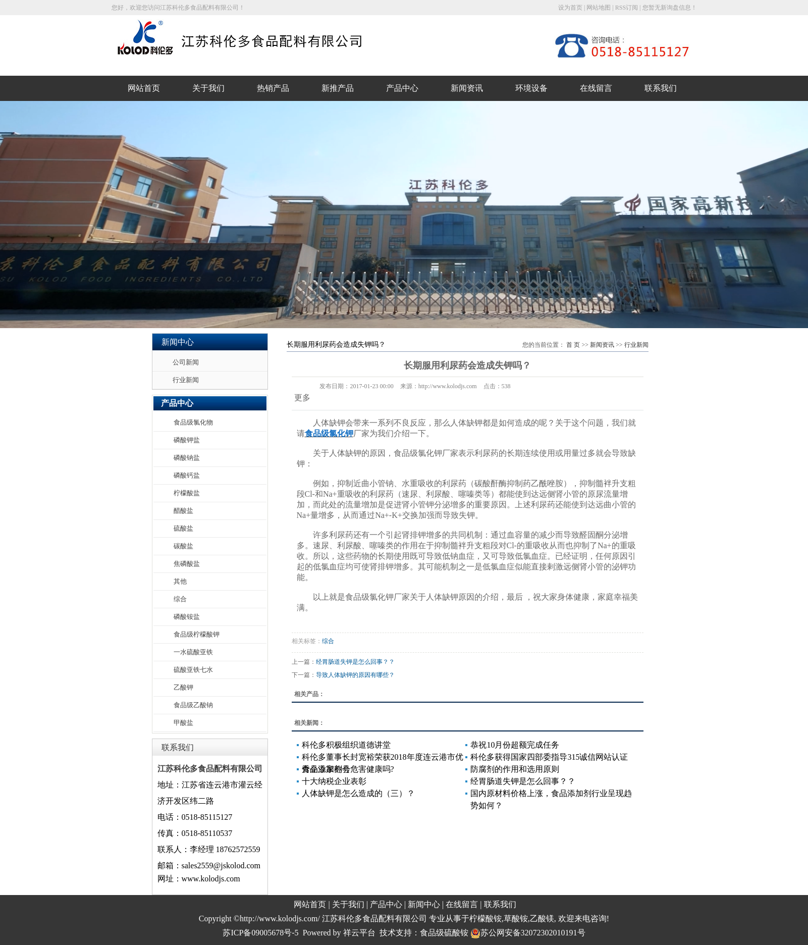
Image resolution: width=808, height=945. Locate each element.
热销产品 (273, 88)
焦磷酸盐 (187, 563)
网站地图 (598, 7)
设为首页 (570, 7)
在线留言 (596, 88)
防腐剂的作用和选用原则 (514, 769)
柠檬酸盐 (187, 493)
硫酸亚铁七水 (193, 669)
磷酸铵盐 (187, 616)
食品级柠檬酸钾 (197, 634)
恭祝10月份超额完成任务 (514, 745)
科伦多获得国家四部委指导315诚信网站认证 (549, 757)
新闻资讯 (467, 88)
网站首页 (144, 88)
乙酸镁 (542, 918)
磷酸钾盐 (187, 440)
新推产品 (337, 88)
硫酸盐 (183, 528)
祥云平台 (359, 932)
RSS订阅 (626, 7)
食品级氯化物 (193, 422)
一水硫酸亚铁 (193, 652)
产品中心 (402, 88)
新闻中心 (424, 904)
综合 (180, 599)
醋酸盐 (183, 510)
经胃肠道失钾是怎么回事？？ (355, 661)
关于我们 (208, 88)
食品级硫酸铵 (444, 932)
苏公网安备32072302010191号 (527, 932)
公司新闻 (186, 362)
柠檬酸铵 (485, 918)
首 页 (573, 344)
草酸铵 (516, 918)
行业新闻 (186, 380)
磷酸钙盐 (187, 475)
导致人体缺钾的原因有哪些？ (355, 674)
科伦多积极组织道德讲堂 (346, 745)
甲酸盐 (183, 722)
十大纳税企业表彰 (334, 781)
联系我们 (660, 88)
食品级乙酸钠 (193, 705)
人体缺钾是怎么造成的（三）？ (358, 793)
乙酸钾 (183, 687)
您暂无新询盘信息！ (669, 7)
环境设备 (531, 88)
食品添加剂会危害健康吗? (348, 769)
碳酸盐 (183, 546)
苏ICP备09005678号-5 (260, 932)
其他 (180, 581)
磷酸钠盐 (187, 457)
